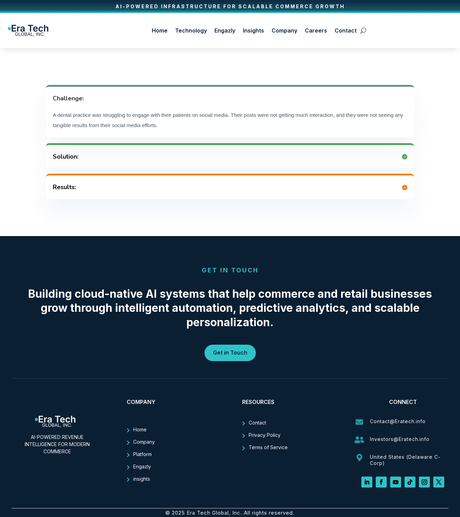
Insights (253, 30)
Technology (191, 30)
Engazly (224, 30)
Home (159, 30)
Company (284, 30)
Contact (346, 30)
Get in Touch (230, 352)
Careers (316, 30)
